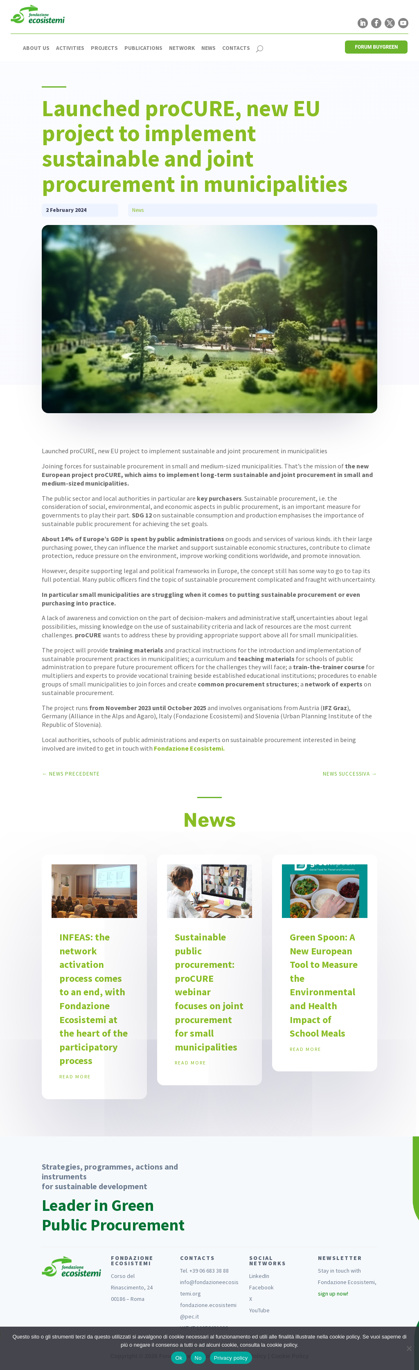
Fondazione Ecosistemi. (189, 748)
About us (36, 48)
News (208, 48)
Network (182, 48)
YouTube (259, 1310)
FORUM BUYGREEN (376, 47)
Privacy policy (231, 1358)
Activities (70, 48)
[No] (409, 1348)
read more (75, 1076)
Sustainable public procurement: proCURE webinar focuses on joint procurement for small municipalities (209, 992)
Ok (178, 1358)
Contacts (236, 48)
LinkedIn (259, 1276)
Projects (104, 48)
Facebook (261, 1287)
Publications (143, 48)
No (198, 1358)
